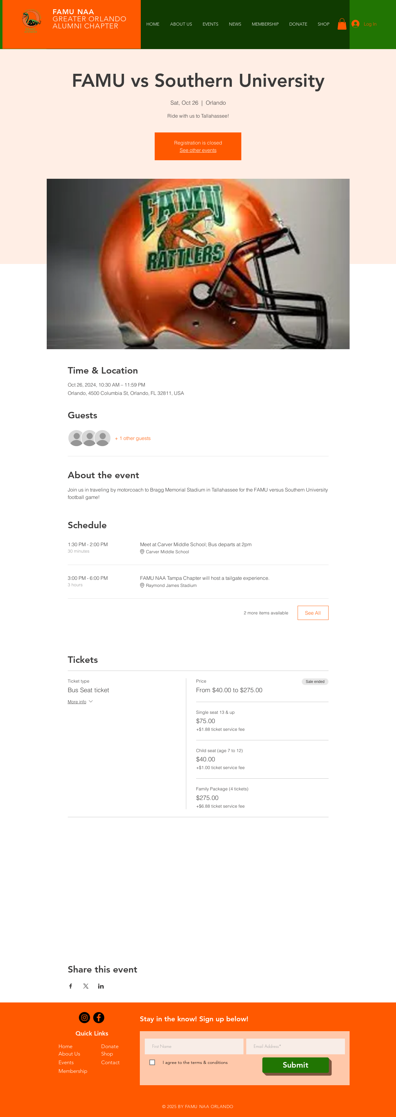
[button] (235, 24)
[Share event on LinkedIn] (101, 986)
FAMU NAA (73, 11)
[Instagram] (84, 1017)
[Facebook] (98, 1017)
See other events (198, 150)
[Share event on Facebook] (71, 986)
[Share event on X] (86, 986)
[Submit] (295, 1065)
